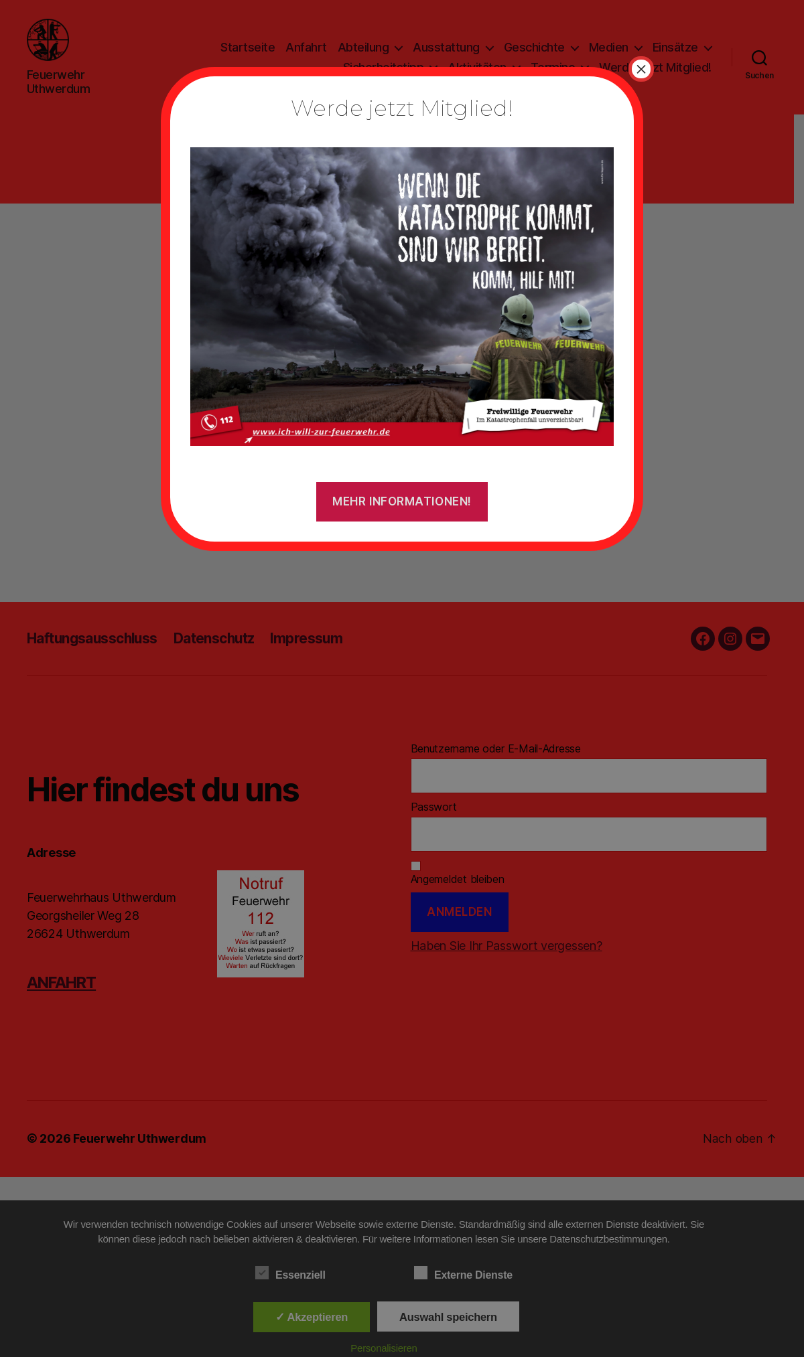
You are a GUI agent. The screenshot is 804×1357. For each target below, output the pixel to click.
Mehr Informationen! (402, 501)
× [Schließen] (641, 69)
